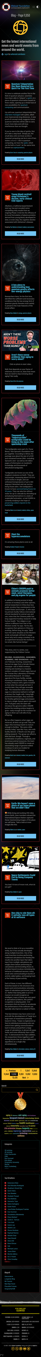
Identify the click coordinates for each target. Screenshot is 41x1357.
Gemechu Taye (13, 1201)
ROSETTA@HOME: (7, 1336)
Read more (20, 159)
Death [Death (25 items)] (29, 1120)
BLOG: (23, 1324)
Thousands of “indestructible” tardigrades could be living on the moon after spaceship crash (22, 440)
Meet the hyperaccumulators (20, 535)
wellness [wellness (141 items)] (21, 1136)
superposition (18, 147)
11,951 (21, 1074)
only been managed (12, 115)
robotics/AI (32, 1049)
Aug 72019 (7, 877)
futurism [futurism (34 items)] (14, 1123)
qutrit (30, 98)
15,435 (14, 1077)
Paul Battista (13, 227)
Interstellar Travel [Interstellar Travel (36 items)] (24, 1126)
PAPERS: (24, 1336)
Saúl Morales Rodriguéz (16, 1185)
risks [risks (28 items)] (36, 1131)
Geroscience (9, 1276)
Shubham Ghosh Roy (15, 1188)
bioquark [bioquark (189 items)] (14, 1118)
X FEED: (9, 1324)
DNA (6, 1156)
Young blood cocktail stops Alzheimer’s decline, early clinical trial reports (21, 197)
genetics (31, 755)
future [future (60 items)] (10, 1123)
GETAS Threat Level (20, 1310)
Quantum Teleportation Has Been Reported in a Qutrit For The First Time (22, 86)
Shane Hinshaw (13, 1230)
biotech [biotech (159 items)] (21, 1118)
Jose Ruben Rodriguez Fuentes (18, 1209)
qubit (26, 143)
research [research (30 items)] (33, 1131)
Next (24, 1077)
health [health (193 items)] (22, 1123)
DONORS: (14, 1327)
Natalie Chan (12, 1235)
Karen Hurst (12, 1207)
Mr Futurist (8, 1281)
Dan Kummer (12, 1212)
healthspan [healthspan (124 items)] (30, 1123)
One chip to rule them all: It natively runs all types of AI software (23, 915)
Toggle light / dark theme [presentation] (38, 7)
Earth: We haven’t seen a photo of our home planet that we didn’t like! (23, 806)
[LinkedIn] (20, 1348)
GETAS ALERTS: (25, 1321)
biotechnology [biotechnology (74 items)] (29, 1118)
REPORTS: (24, 1330)
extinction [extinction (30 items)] (5, 1123)
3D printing (8, 1150)
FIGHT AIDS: (10, 1330)
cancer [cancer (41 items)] (16, 1121)
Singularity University (12, 1162)
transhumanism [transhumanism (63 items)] (32, 1133)
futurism (22, 547)
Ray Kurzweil (9, 1158)
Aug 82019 (7, 86)
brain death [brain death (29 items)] (12, 1120)
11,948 (34, 1070)
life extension (19, 381)
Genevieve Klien (13, 1183)
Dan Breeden (12, 1193)
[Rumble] (28, 1348)
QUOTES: (24, 1339)
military (28, 510)
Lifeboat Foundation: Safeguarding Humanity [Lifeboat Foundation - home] (16, 7)
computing (20, 152)
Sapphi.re (35, 1346)
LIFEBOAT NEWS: (26, 1317)
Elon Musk (8, 1160)
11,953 (34, 1074)
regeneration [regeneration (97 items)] (26, 1131)
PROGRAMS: (25, 1333)
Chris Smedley (12, 1259)
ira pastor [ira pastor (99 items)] (32, 1126)
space (23, 830)
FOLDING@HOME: (8, 1333)
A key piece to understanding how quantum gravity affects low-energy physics (22, 288)
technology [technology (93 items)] (24, 1133)
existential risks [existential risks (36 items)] (34, 1121)
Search (37, 1090)
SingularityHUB (10, 1289)
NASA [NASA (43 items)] (31, 1129)
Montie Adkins (12, 1254)
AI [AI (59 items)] (11, 1115)
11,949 (6, 1074)
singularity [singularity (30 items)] (6, 1133)
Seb (9, 1246)
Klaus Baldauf (13, 313)
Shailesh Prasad (14, 547)
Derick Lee (12, 755)
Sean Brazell (12, 1238)
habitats (19, 830)
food (27, 755)
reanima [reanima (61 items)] (10, 1131)
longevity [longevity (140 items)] (25, 1128)
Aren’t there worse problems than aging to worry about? (22, 357)
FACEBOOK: (8, 1317)
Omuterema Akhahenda (16, 1214)
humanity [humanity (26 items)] (37, 1123)
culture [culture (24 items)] (26, 1120)
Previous (12, 1070)
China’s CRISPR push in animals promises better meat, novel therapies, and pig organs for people (23, 592)
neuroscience (30, 227)
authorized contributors (18, 54)
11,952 (28, 1074)
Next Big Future (10, 1284)
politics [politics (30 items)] (6, 1131)
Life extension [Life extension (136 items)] (9, 1128)
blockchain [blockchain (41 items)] (6, 1121)
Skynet (7, 1164)
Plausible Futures (10, 1286)
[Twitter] (16, 1348)
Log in (6, 54)
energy (20, 313)
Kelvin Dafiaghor (13, 1204)
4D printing (8, 1152)
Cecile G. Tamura (13, 1220)
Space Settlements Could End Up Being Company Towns (23, 877)
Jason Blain (12, 1251)
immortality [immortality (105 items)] (15, 1126)
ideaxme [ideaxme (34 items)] (8, 1126)
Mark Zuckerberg (10, 1166)
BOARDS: (24, 1327)
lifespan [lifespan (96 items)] (19, 1128)
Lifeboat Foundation (16, 1346)
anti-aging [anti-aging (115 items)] (22, 1115)
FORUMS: (15, 1339)
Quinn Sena (13, 152)
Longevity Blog (10, 1279)
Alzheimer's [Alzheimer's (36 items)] (15, 1115)
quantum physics (28, 152)
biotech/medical (22, 227)
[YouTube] (24, 1348)
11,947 (27, 1070)
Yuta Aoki (11, 1222)
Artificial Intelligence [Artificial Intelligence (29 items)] (31, 1115)
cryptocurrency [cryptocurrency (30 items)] (22, 1120)
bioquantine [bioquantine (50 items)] (6, 1118)
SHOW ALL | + (8, 1262)
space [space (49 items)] (10, 1133)
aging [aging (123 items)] (8, 1115)
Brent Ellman (12, 1243)
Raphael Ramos (13, 1233)
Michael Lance (13, 1249)
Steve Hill (12, 381)
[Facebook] (13, 1348)
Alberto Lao (13, 510)
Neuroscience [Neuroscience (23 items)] (35, 1128)
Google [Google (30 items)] (17, 1123)
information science (24, 1049)
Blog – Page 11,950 (20, 15)
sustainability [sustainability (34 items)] (16, 1133)
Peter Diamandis (10, 1154)
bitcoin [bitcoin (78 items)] (37, 1118)
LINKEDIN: (8, 1321)
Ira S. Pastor (12, 1257)
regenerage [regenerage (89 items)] (17, 1131)
